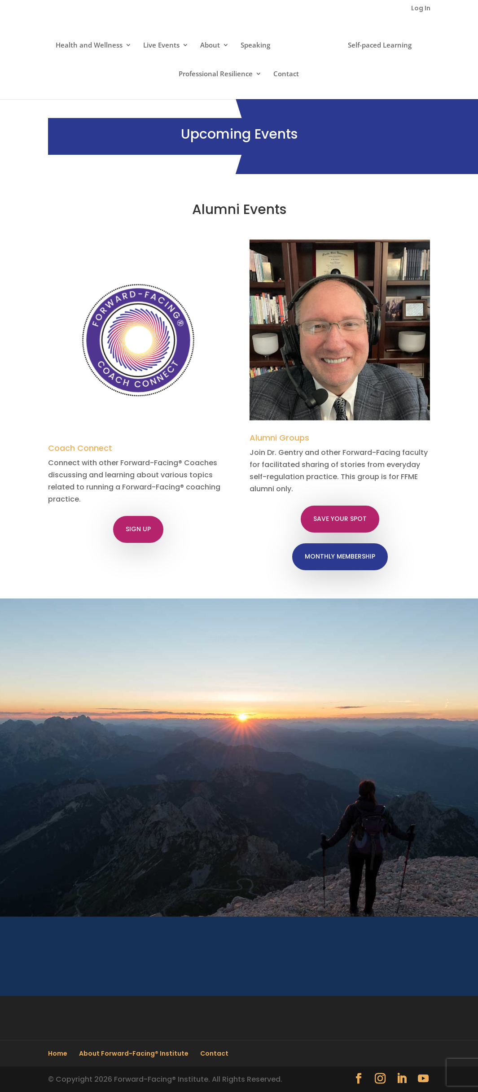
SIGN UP (138, 528)
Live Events (161, 45)
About (210, 45)
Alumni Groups (279, 437)
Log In (420, 9)
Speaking (255, 45)
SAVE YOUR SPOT (340, 518)
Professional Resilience (216, 74)
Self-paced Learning (380, 45)
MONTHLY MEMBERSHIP (340, 556)
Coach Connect (80, 448)
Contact (286, 74)
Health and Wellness (89, 45)
